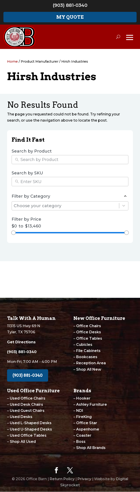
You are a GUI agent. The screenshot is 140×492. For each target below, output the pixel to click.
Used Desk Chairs (26, 404)
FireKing (84, 417)
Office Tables (89, 338)
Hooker (83, 398)
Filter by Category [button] (70, 196)
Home (12, 61)
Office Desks (88, 332)
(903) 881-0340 (70, 5)
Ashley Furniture (91, 404)
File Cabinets (88, 351)
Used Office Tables (28, 435)
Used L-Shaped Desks (31, 423)
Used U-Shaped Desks (31, 429)
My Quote (70, 17)
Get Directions (21, 342)
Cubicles (84, 344)
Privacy (84, 479)
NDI (79, 410)
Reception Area (91, 363)
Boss (81, 441)
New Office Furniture (99, 318)
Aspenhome (87, 429)
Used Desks (21, 417)
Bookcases (86, 357)
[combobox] (66, 205)
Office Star (86, 423)
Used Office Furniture (33, 390)
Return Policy (62, 479)
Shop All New (88, 369)
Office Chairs (88, 326)
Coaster (83, 435)
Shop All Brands (91, 448)
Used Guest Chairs (27, 410)
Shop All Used (23, 441)
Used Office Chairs (27, 398)
